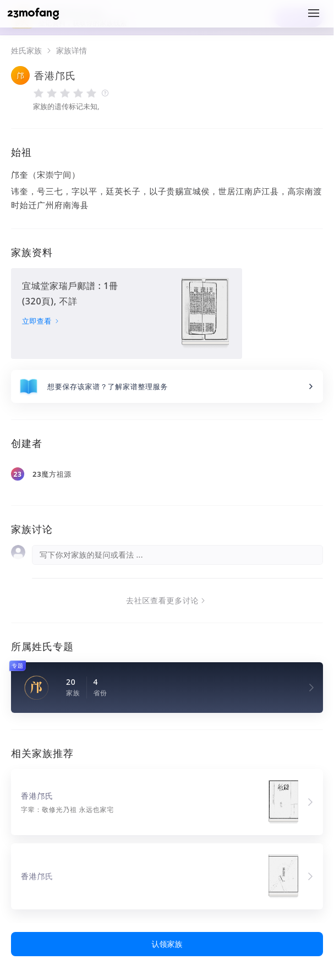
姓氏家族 (26, 50)
